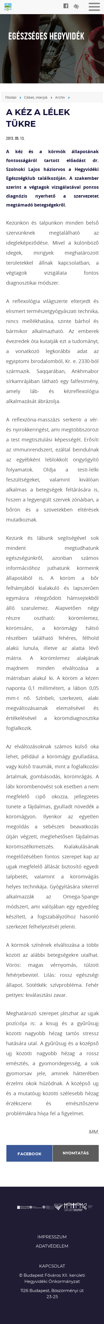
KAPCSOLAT (52, 1266)
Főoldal (10, 97)
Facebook (29, 1154)
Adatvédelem (52, 1246)
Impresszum (52, 1237)
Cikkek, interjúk (35, 97)
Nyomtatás (76, 1153)
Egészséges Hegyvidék (8, 7)
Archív (60, 97)
